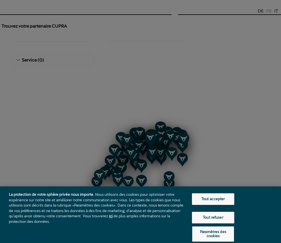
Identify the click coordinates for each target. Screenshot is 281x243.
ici (111, 219)
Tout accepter (213, 202)
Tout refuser (213, 220)
